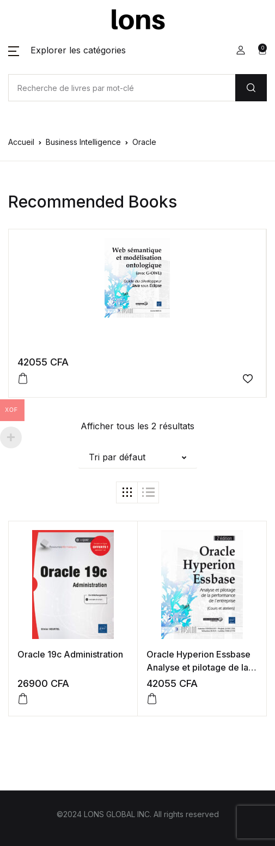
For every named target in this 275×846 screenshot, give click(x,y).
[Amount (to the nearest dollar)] (121, 87)
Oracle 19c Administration (70, 654)
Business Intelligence (83, 142)
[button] (67, 50)
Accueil (21, 142)
